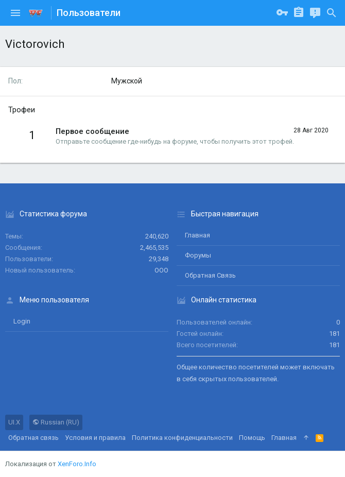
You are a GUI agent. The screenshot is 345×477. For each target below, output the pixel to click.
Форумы (198, 255)
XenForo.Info (77, 464)
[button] (15, 13)
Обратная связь (210, 275)
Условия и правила (95, 437)
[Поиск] (331, 13)
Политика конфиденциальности (182, 437)
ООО (161, 270)
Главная (197, 235)
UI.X (14, 422)
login (21, 321)
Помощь (252, 437)
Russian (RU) (55, 422)
